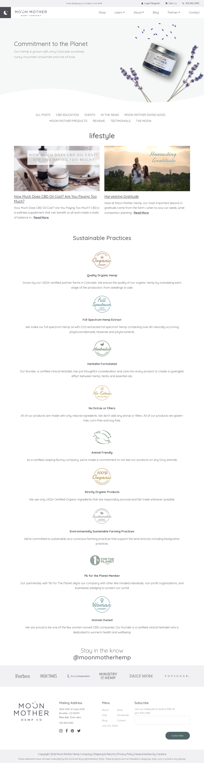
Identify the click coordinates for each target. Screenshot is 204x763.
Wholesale (123, 715)
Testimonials (120, 121)
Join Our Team (110, 725)
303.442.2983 (190, 3)
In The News (110, 115)
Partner (173, 12)
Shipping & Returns (105, 754)
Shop (102, 12)
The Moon (143, 121)
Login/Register (151, 3)
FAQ (104, 715)
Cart (169, 3)
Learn (118, 12)
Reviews (99, 121)
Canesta (161, 754)
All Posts (43, 115)
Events (90, 115)
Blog (156, 12)
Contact (194, 12)
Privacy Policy (125, 754)
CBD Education (67, 115)
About (138, 12)
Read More (41, 217)
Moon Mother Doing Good (144, 115)
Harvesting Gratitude (121, 196)
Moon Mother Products (68, 121)
